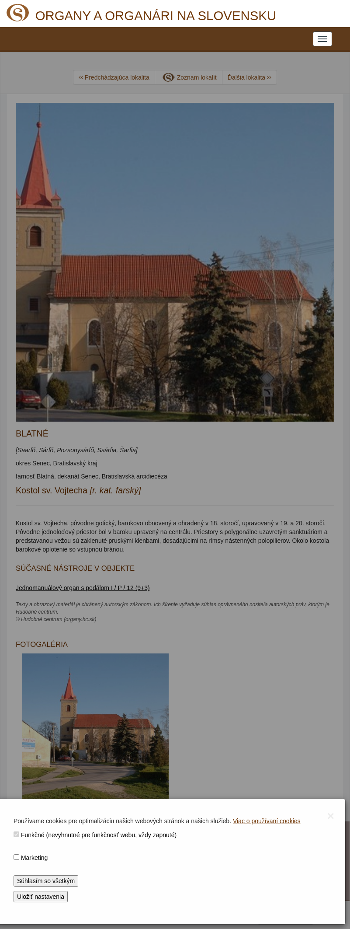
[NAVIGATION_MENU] (322, 38)
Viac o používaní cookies (267, 820)
